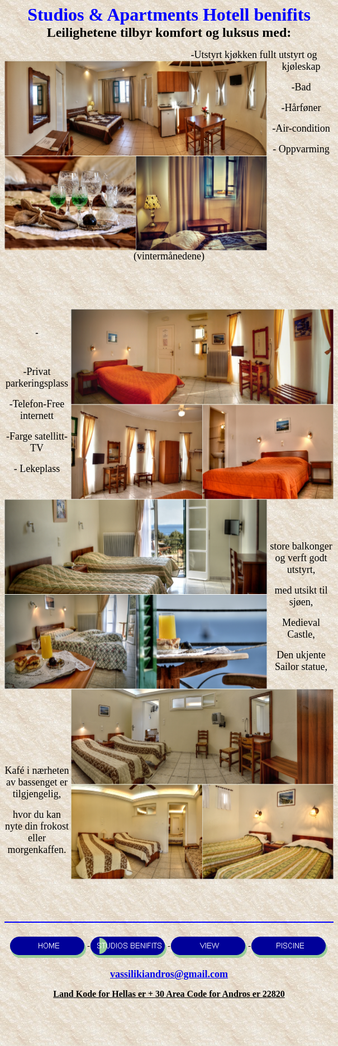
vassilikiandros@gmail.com (169, 974)
